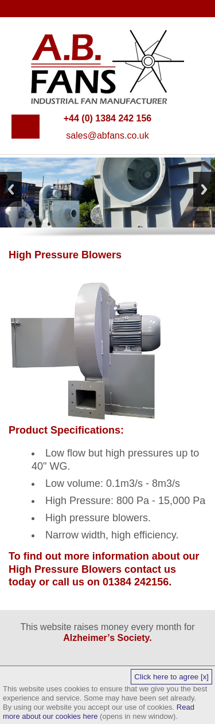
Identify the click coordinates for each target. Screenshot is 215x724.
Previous (11, 189)
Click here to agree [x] (171, 676)
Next (204, 189)
